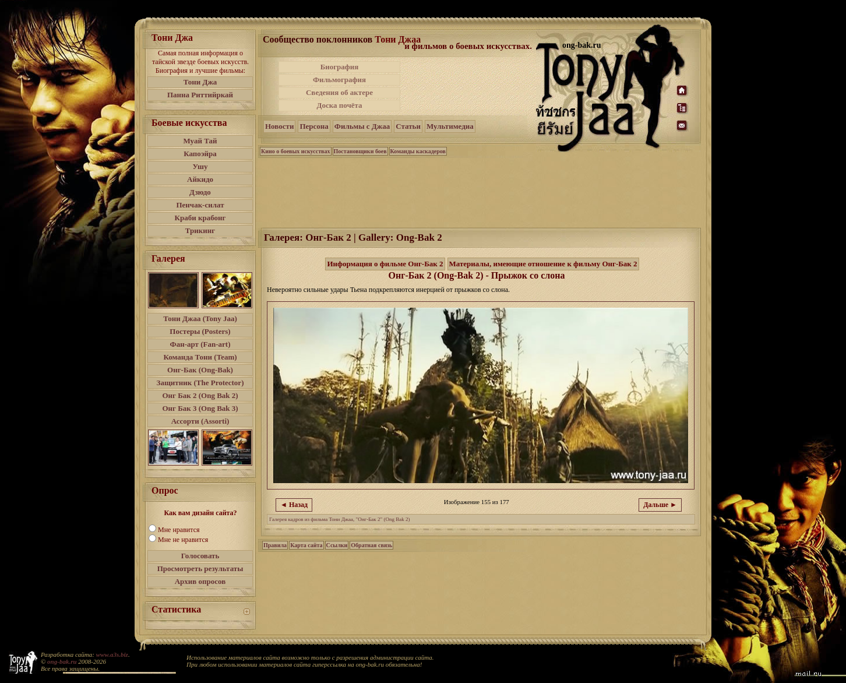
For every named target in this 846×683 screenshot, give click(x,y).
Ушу (200, 166)
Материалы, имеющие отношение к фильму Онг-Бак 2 (543, 263)
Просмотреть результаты (200, 568)
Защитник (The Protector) (200, 382)
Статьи (408, 126)
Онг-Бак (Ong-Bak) (200, 369)
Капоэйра (200, 153)
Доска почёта (339, 105)
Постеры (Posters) (200, 331)
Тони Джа (200, 82)
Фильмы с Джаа (362, 126)
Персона (313, 126)
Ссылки (337, 545)
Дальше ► (660, 505)
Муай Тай (200, 140)
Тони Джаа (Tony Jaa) (200, 318)
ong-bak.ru (61, 661)
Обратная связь (371, 545)
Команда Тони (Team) (200, 357)
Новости (279, 126)
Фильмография (339, 79)
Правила (275, 545)
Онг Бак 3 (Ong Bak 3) (200, 408)
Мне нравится (179, 530)
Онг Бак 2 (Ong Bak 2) (200, 395)
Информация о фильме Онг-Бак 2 (385, 263)
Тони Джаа (398, 39)
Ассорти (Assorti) (200, 421)
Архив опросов (200, 581)
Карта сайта (306, 545)
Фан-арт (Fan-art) (200, 344)
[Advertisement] (469, 86)
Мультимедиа (450, 126)
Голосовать (200, 555)
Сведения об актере (339, 92)
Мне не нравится (183, 540)
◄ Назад (294, 505)
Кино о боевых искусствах (295, 151)
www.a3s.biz (112, 654)
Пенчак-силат (200, 204)
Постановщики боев (360, 151)
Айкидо (200, 179)
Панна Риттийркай (200, 94)
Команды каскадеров (418, 151)
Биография (339, 66)
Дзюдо (200, 192)
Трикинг (200, 230)
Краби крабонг (200, 217)
